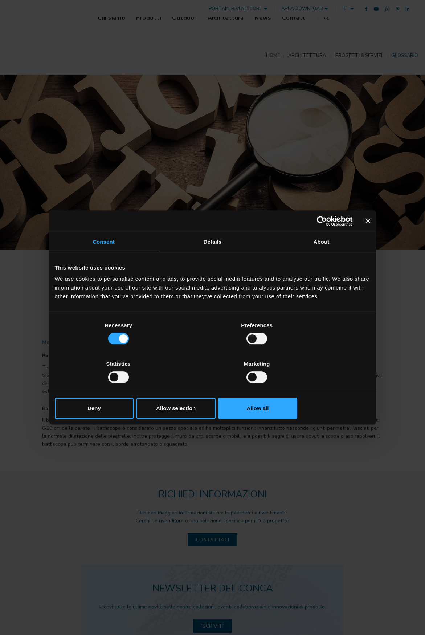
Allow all (319, 389)
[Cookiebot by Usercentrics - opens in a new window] (321, 240)
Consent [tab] (104, 261)
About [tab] (322, 261)
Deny (106, 389)
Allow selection (212, 389)
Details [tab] (213, 261)
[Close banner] (368, 240)
